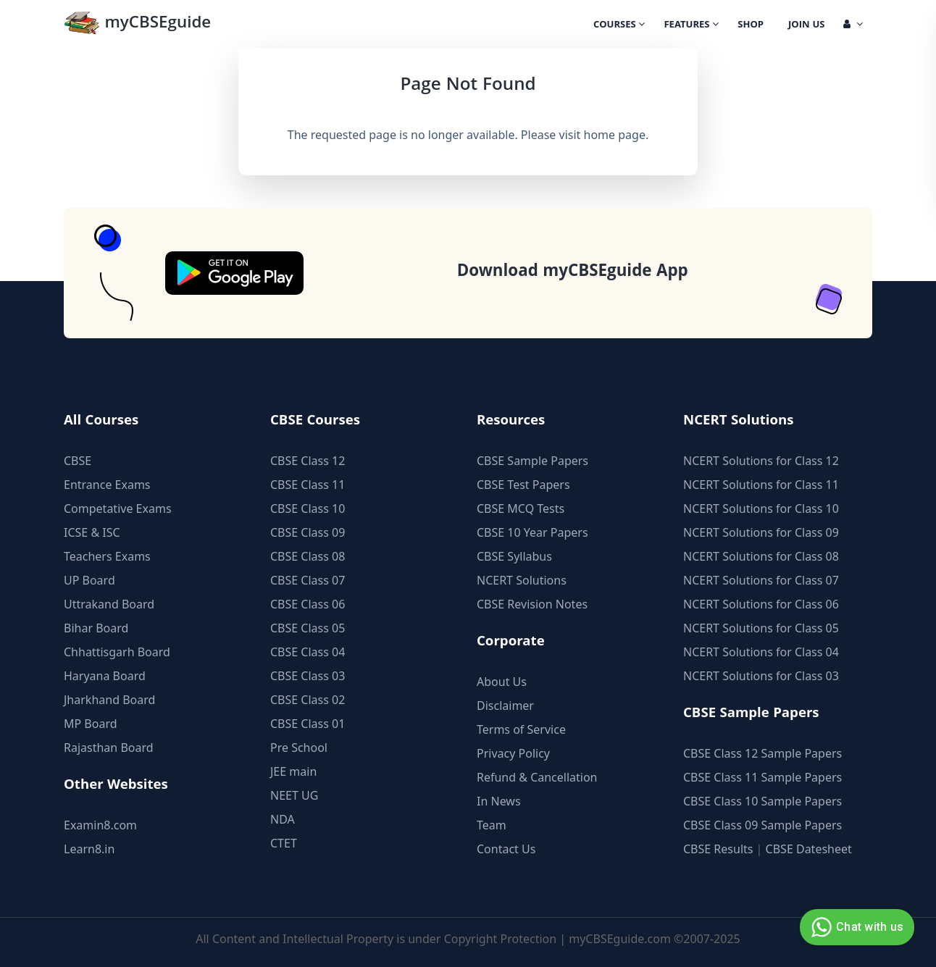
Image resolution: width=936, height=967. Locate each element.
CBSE (77, 461)
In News (499, 801)
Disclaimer (505, 705)
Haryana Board (105, 676)
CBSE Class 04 (307, 652)
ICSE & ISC (92, 532)
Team (491, 825)
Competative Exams (118, 508)
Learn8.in (89, 849)
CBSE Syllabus (514, 556)
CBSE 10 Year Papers (532, 532)
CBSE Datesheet (809, 849)
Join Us (806, 25)
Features (691, 25)
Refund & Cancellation (537, 777)
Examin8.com (100, 825)
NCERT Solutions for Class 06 (761, 604)
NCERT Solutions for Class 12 (761, 461)
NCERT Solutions (522, 580)
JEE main (293, 771)
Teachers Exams (107, 556)
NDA (282, 819)
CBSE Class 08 (307, 556)
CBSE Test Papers (523, 485)
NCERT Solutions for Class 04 (761, 652)
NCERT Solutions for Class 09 (761, 532)
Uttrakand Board (109, 604)
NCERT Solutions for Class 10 (761, 508)
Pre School (298, 747)
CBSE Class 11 (307, 485)
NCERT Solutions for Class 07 (761, 580)
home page (614, 135)
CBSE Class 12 (307, 461)
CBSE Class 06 (307, 604)
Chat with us (855, 927)
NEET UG (294, 795)
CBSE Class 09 (307, 532)
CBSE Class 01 (307, 724)
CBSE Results (718, 849)
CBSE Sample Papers (532, 461)
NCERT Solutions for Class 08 (761, 556)
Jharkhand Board (109, 700)
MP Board (90, 724)
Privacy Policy (513, 753)
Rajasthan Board (109, 747)
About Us (502, 682)
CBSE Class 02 (307, 700)
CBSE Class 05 (307, 628)
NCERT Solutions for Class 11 (761, 485)
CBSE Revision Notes (532, 604)
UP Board (89, 580)
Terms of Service (521, 729)
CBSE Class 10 (307, 508)
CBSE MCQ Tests (520, 508)
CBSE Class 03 (307, 676)
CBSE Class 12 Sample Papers (762, 753)
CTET (283, 843)
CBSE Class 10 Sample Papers (762, 801)
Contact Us (506, 849)
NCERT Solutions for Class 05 (761, 628)
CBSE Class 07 (307, 580)
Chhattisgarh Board (117, 652)
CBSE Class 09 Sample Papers (762, 825)
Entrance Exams (107, 485)
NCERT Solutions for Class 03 (761, 676)
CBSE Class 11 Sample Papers (762, 777)
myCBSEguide (137, 24)
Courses (619, 25)
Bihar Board (96, 628)
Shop (750, 25)
